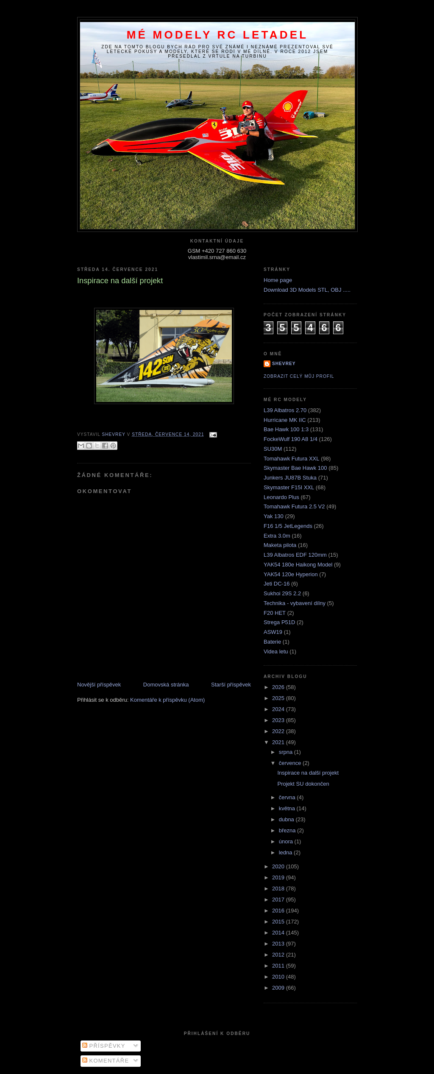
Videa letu (276, 651)
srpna (286, 752)
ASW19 (273, 632)
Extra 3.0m (277, 536)
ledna (286, 852)
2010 (279, 977)
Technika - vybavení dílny (295, 603)
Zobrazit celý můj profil (299, 376)
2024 (279, 709)
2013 (279, 943)
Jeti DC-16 (276, 583)
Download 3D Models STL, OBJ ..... (307, 290)
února (287, 841)
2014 (279, 932)
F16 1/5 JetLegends (288, 526)
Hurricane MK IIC (285, 420)
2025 (279, 698)
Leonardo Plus (281, 497)
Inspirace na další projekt (308, 773)
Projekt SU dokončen (303, 784)
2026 (279, 687)
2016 (279, 910)
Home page (278, 280)
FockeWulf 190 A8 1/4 (290, 439)
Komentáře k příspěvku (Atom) (167, 700)
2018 (279, 888)
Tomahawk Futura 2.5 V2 (294, 506)
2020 (279, 866)
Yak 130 (274, 516)
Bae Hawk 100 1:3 (286, 429)
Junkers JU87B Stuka (290, 477)
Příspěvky (103, 1046)
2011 (279, 965)
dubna (287, 819)
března (288, 830)
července (291, 763)
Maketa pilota (280, 545)
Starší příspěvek (231, 684)
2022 (279, 731)
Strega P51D (279, 622)
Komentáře (105, 1060)
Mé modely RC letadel (218, 34)
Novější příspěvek (99, 684)
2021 (279, 742)
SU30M (273, 449)
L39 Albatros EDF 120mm (295, 555)
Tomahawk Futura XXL (292, 458)
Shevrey (284, 363)
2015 (279, 921)
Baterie (272, 642)
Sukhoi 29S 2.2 (282, 593)
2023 (279, 720)
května (288, 808)
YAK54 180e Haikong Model (298, 564)
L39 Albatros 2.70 (285, 410)
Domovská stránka (166, 684)
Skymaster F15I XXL (289, 487)
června (288, 797)
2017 (279, 899)
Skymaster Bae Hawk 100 (295, 468)
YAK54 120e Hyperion (291, 574)
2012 (279, 954)
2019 (279, 877)
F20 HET (275, 613)
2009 (279, 988)
